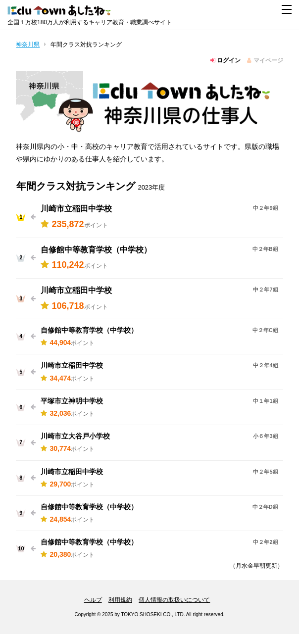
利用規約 (120, 599)
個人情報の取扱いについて (174, 599)
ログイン (225, 60)
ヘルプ (93, 599)
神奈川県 (28, 44)
